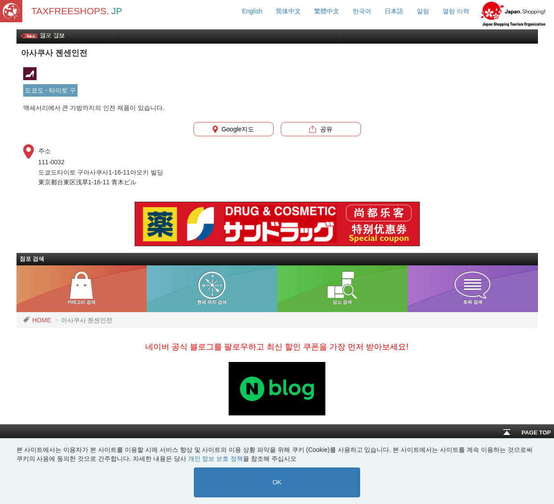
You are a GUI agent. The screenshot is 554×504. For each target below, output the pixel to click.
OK (276, 482)
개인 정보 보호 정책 (215, 458)
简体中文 (288, 11)
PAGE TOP (527, 432)
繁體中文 (326, 11)
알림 (423, 11)
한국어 (362, 11)
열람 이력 (456, 11)
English (252, 11)
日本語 (394, 11)
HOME (42, 320)
